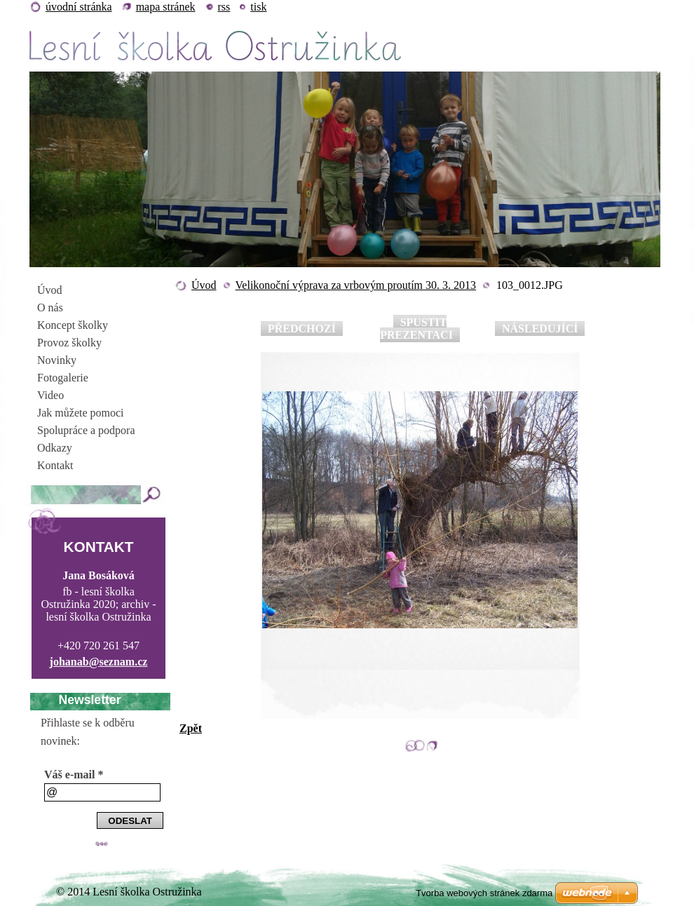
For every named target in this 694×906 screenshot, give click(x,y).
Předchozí (302, 328)
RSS (224, 7)
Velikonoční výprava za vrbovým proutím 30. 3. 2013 (356, 285)
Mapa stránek (166, 7)
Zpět (190, 728)
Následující (540, 328)
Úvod (204, 285)
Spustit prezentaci (416, 328)
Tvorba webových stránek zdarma (484, 893)
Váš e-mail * (73, 774)
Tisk (258, 7)
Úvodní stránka (79, 7)
